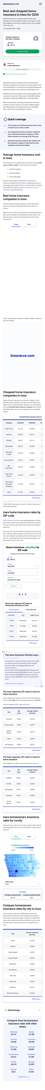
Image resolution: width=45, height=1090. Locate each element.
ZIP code (10, 513)
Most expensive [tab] (14, 566)
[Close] (28, 69)
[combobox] (22, 523)
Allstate (8, 266)
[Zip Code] (22, 45)
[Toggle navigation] (40, 4)
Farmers (8, 272)
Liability (10, 527)
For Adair (22, 848)
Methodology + (36, 454)
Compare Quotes (22, 51)
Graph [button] (16, 224)
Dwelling (10, 520)
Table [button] (29, 224)
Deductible (10, 534)
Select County (9, 838)
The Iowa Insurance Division (14, 640)
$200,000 (11, 523)
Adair (7, 841)
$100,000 (11, 530)
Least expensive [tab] (31, 566)
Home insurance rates (10, 477)
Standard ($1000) (14, 536)
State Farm (8, 252)
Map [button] (16, 793)
